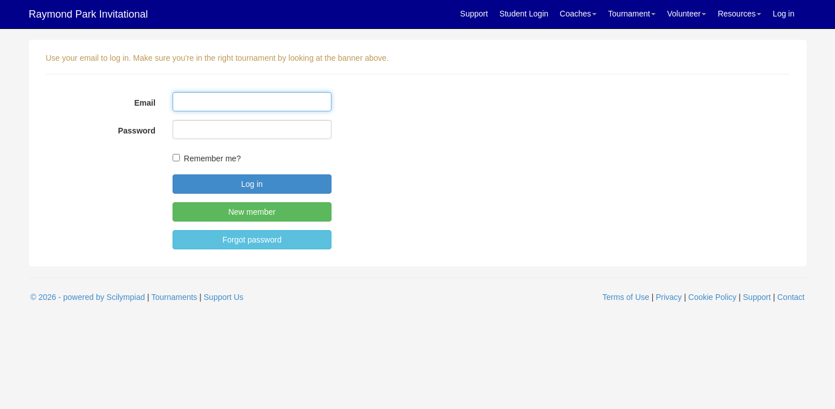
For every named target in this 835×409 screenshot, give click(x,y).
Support (474, 13)
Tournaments (174, 297)
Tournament (632, 13)
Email (144, 102)
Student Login (524, 13)
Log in (783, 13)
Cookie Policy (713, 297)
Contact (790, 297)
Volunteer (686, 13)
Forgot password (252, 239)
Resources (739, 13)
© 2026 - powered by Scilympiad (88, 297)
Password (137, 130)
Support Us (224, 297)
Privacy (669, 297)
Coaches (578, 13)
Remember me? (212, 158)
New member (251, 211)
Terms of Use (625, 297)
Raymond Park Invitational (88, 14)
